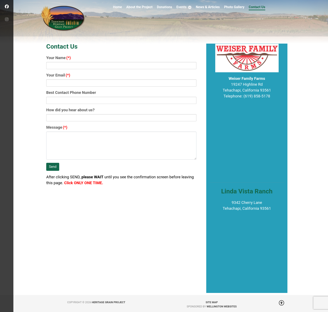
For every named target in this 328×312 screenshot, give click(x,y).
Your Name (58, 58)
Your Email (58, 75)
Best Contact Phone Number (71, 92)
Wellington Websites (222, 306)
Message (56, 127)
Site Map (212, 302)
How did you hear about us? (70, 110)
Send (52, 167)
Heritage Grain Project (108, 302)
